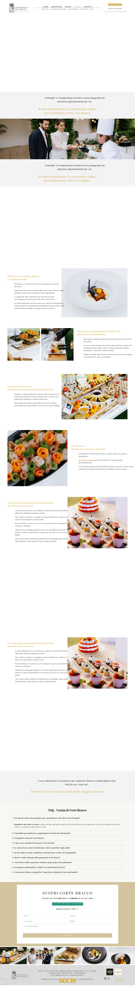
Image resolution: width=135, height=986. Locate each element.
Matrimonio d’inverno (59, 9)
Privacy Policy (119, 979)
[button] (9, 345)
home (45, 7)
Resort (68, 7)
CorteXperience (73, 9)
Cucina (77, 7)
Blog (91, 9)
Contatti (88, 7)
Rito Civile (45, 9)
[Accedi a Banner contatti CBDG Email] (69, 981)
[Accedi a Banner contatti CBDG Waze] (73, 981)
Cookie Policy (119, 981)
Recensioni (84, 9)
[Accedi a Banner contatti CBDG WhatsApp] (61, 981)
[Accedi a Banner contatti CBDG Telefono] (65, 981)
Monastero (56, 7)
